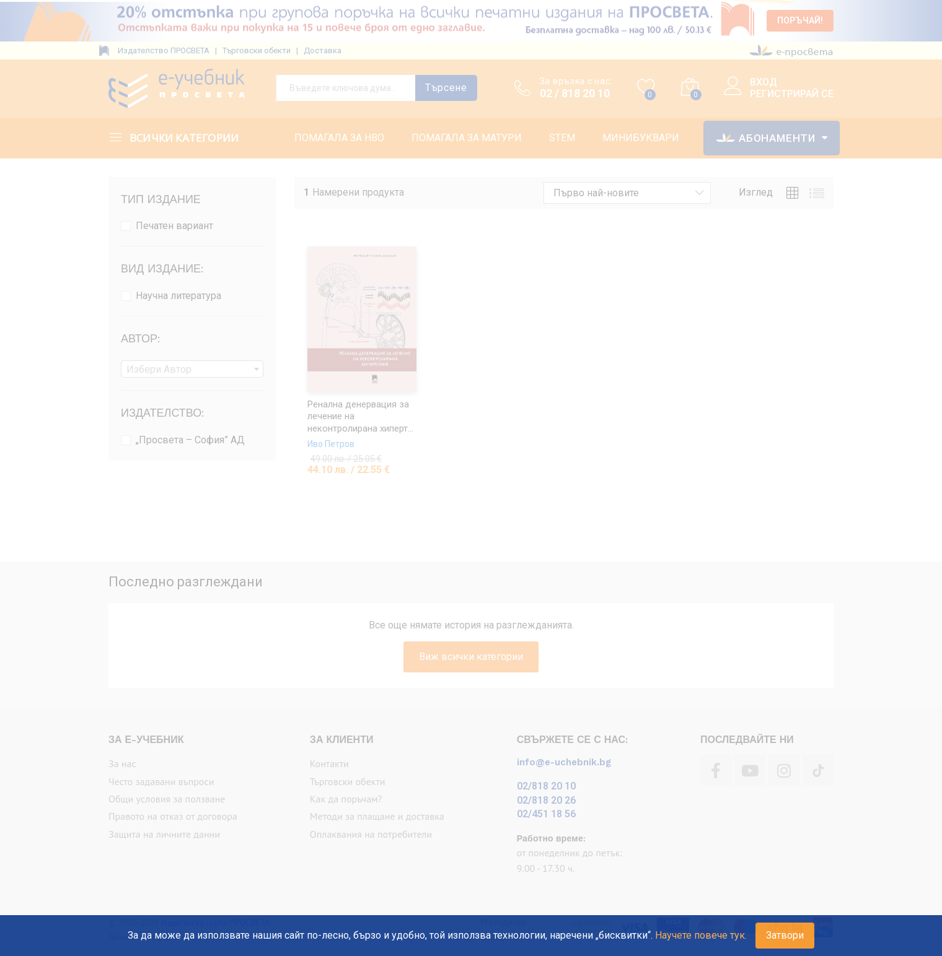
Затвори (785, 935)
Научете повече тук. (701, 935)
